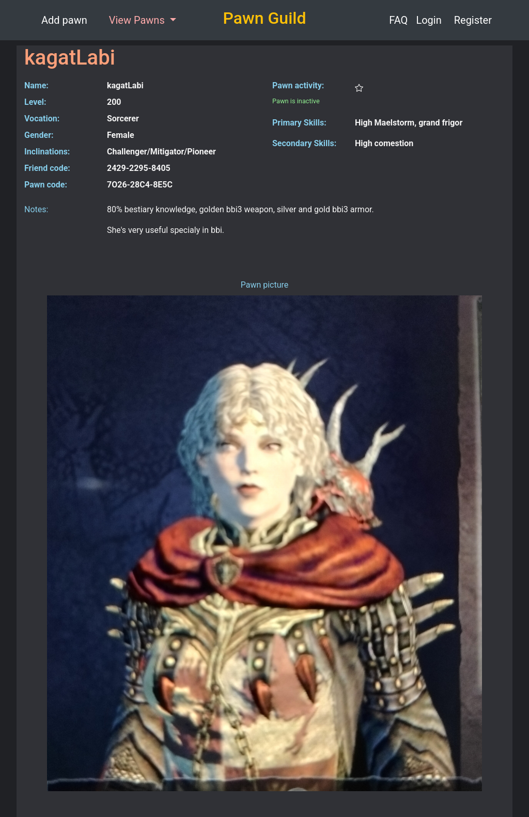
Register (473, 20)
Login (428, 20)
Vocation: (41, 118)
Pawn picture (265, 285)
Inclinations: (47, 151)
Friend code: (47, 168)
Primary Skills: (299, 123)
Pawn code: (45, 185)
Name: (36, 85)
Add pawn (64, 20)
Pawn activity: (298, 85)
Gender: (39, 135)
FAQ (398, 20)
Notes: (36, 209)
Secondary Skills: (304, 143)
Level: (35, 102)
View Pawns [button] (138, 20)
